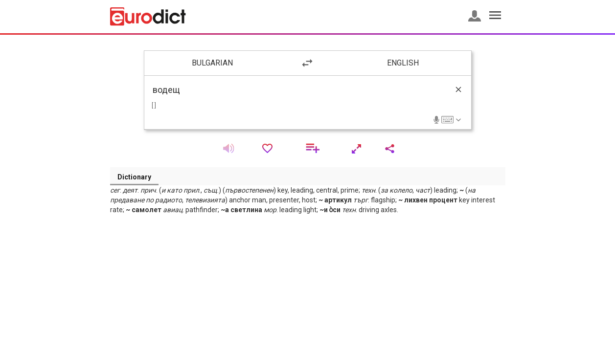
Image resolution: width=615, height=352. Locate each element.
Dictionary (134, 177)
